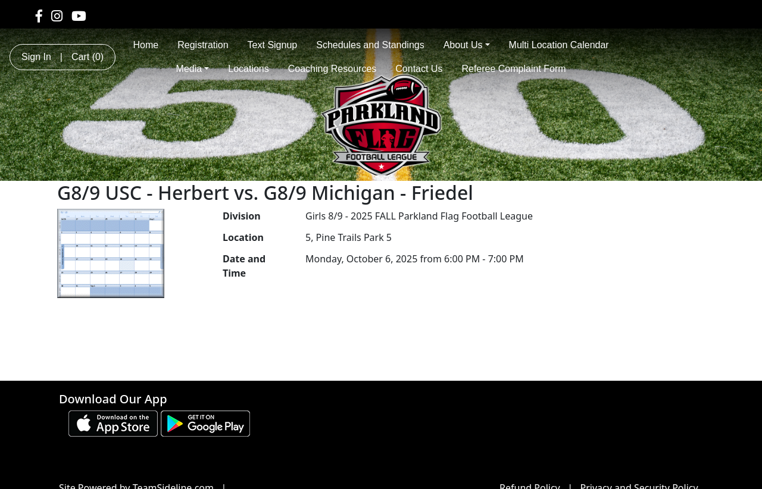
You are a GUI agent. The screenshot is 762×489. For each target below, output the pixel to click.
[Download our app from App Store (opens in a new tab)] (113, 422)
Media (193, 69)
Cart (87, 57)
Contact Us (418, 69)
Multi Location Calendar (559, 45)
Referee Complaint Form (513, 69)
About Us (467, 45)
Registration (202, 45)
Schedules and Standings (370, 45)
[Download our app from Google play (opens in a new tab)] (205, 422)
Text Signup (273, 45)
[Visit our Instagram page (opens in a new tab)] (57, 15)
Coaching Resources (332, 69)
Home (146, 45)
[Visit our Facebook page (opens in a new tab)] (39, 15)
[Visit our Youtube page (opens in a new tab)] (78, 15)
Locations (248, 69)
